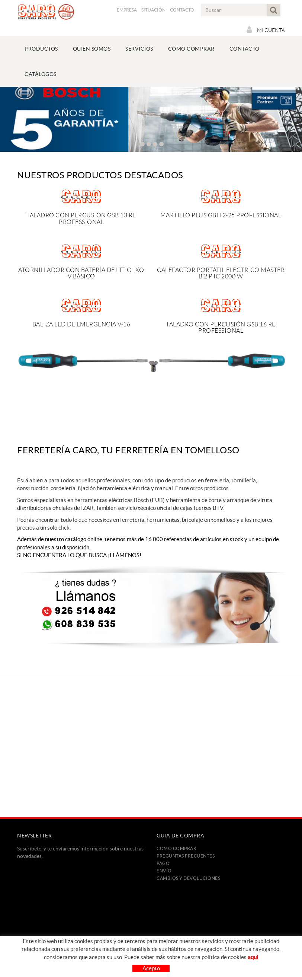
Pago (163, 863)
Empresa (127, 9)
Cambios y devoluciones (188, 878)
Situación (153, 9)
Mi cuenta (266, 29)
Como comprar (176, 848)
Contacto (182, 9)
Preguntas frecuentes (186, 855)
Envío (164, 870)
